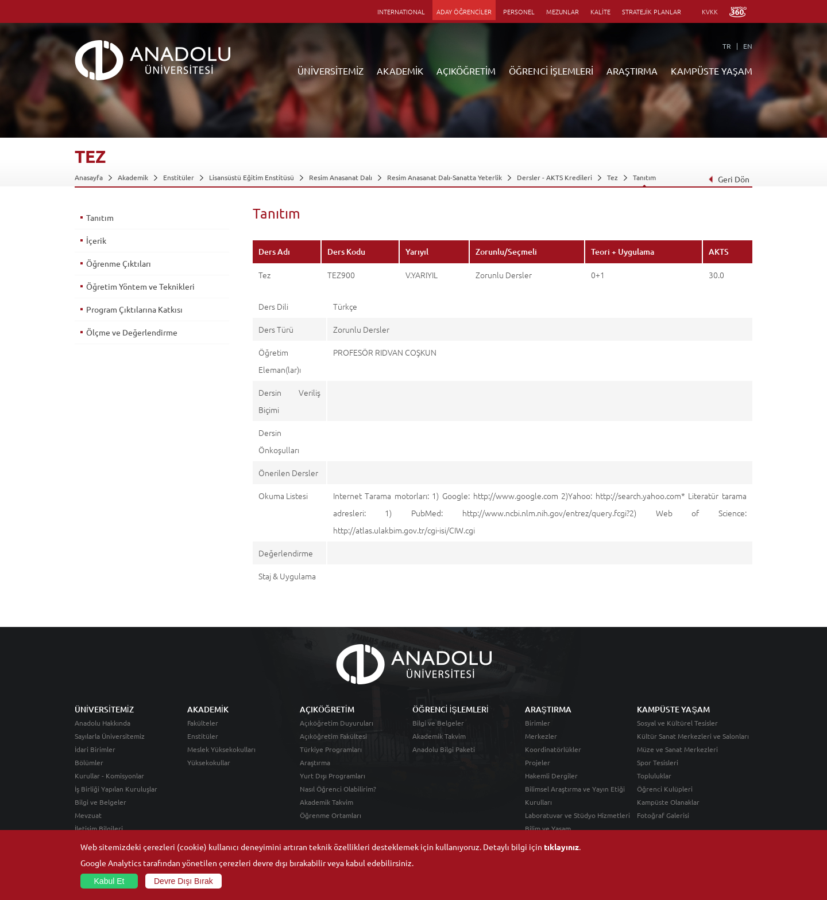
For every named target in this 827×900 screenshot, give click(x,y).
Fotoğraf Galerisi (663, 815)
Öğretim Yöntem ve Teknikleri (140, 286)
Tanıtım (644, 177)
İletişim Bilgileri (99, 828)
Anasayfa (89, 177)
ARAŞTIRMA (632, 70)
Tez (612, 177)
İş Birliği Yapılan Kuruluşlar (116, 788)
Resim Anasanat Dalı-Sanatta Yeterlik (444, 177)
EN (747, 45)
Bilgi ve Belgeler (100, 802)
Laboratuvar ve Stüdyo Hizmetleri (577, 815)
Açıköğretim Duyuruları (336, 722)
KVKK (710, 11)
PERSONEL (519, 11)
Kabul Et (109, 881)
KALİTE (600, 11)
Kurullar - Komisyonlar (109, 775)
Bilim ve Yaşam (548, 828)
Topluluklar (654, 775)
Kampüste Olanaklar (668, 802)
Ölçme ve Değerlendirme (131, 332)
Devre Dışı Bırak (183, 881)
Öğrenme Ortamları (330, 815)
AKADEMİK (400, 70)
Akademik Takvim (326, 802)
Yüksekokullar (208, 762)
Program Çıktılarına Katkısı (134, 309)
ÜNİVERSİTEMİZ (330, 70)
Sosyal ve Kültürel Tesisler (677, 722)
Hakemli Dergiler (551, 775)
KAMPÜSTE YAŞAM (711, 70)
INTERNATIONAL (401, 11)
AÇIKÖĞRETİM (466, 70)
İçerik (96, 240)
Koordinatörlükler (553, 749)
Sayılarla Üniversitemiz (110, 736)
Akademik (133, 177)
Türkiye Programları (331, 749)
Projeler (537, 762)
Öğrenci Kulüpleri (665, 788)
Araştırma (315, 762)
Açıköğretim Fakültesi (333, 736)
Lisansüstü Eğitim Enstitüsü (251, 177)
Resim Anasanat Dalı (340, 177)
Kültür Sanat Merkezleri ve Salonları (693, 736)
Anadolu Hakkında (102, 722)
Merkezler (541, 736)
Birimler (537, 722)
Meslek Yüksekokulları (221, 749)
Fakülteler (202, 722)
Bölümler (89, 762)
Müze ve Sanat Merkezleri (677, 749)
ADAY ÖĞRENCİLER (464, 11)
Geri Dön (729, 179)
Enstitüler (178, 177)
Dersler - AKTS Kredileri (554, 177)
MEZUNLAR (562, 11)
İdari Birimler (95, 749)
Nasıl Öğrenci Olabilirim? (338, 788)
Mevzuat (88, 815)
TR (726, 45)
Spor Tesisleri (657, 762)
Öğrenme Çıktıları (118, 263)
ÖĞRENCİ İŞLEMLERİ (551, 70)
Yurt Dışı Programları (332, 775)
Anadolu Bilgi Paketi (443, 749)
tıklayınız (561, 846)
